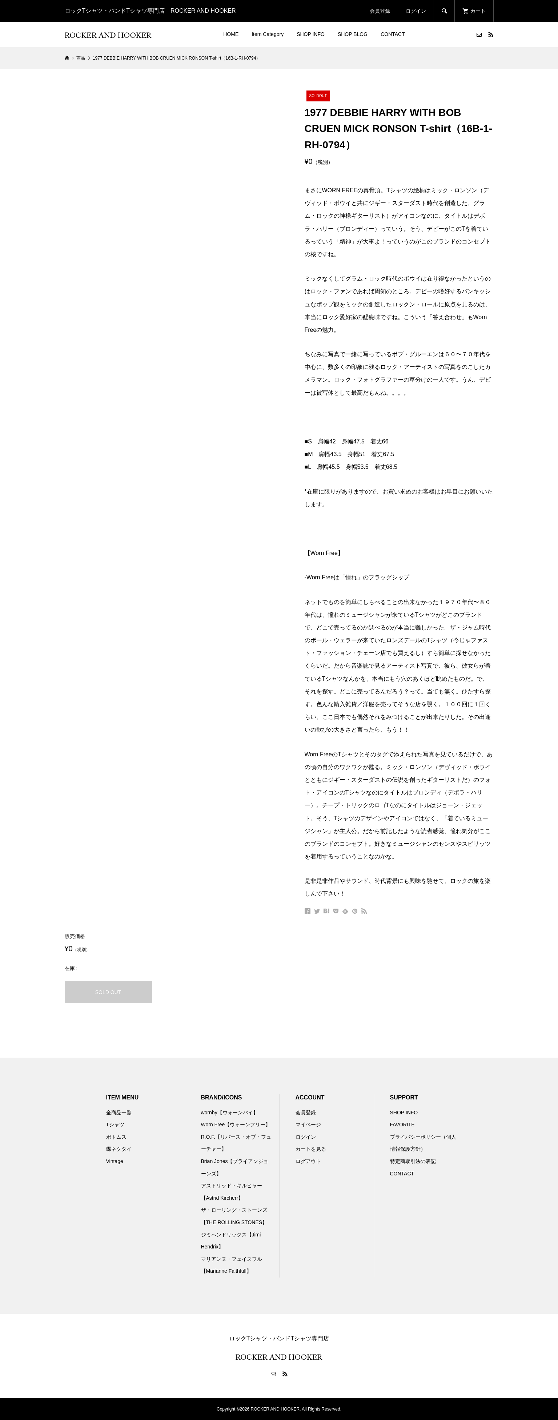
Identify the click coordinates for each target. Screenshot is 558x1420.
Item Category (268, 34)
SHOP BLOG (353, 34)
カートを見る (311, 1149)
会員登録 (380, 11)
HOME (230, 34)
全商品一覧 (119, 1112)
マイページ (308, 1124)
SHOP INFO (311, 34)
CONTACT (393, 34)
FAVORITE (402, 1124)
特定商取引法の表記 (413, 1161)
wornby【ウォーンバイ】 (229, 1112)
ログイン (416, 11)
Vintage (114, 1161)
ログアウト (308, 1161)
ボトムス (116, 1137)
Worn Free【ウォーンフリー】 (236, 1124)
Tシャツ (115, 1124)
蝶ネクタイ (119, 1149)
